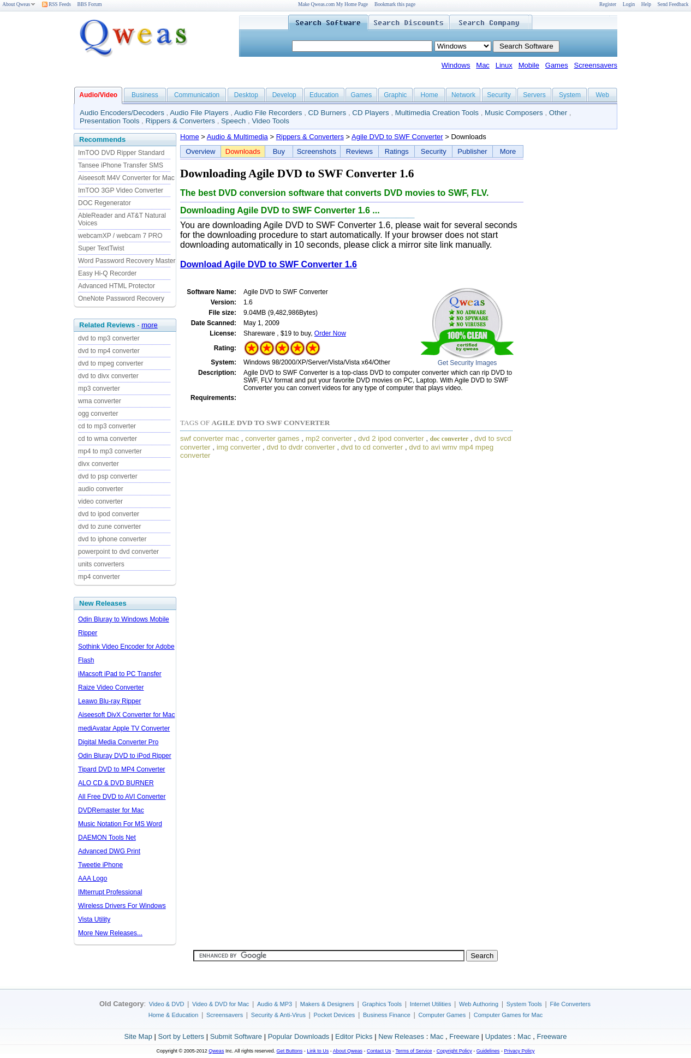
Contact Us (379, 1051)
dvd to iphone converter (112, 539)
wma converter (99, 401)
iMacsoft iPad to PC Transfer (120, 674)
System (570, 95)
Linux (504, 65)
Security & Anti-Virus (278, 1015)
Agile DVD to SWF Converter (397, 137)
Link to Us (318, 1051)
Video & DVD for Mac (220, 1004)
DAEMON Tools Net (107, 837)
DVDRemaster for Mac (111, 810)
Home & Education (173, 1015)
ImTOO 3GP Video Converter (120, 190)
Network (463, 95)
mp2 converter (329, 438)
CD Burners (327, 113)
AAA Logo (92, 878)
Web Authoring (478, 1004)
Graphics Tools (382, 1004)
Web (602, 95)
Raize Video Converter (111, 687)
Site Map (138, 1036)
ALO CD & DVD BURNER (116, 783)
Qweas (216, 1051)
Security (498, 95)
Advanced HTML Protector (116, 286)
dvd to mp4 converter (109, 351)
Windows (456, 65)
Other (558, 113)
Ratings (397, 151)
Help (646, 4)
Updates (498, 1036)
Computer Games (442, 1015)
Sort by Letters (181, 1036)
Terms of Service (413, 1051)
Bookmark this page (394, 4)
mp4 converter (99, 577)
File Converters (570, 1004)
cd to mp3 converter (107, 426)
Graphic (395, 95)
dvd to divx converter (108, 376)
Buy (279, 151)
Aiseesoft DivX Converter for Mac (126, 715)
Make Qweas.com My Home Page (333, 4)
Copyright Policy (454, 1051)
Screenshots (316, 151)
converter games (272, 438)
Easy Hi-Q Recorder (107, 273)
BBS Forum (90, 4)
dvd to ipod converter (108, 514)
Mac (483, 65)
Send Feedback (673, 4)
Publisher (472, 151)
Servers (534, 95)
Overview (200, 151)
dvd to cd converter (372, 447)
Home (429, 95)
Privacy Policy (519, 1051)
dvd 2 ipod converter (391, 438)
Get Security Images (467, 363)
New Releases (401, 1036)
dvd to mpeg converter (110, 363)
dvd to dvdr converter (301, 447)
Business (145, 95)
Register (607, 4)
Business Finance (386, 1015)
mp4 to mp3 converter (110, 451)
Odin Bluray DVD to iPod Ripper (124, 756)
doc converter (449, 439)
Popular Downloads (299, 1036)
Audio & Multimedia (237, 137)
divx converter (98, 464)
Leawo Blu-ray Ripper (109, 701)
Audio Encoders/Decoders (122, 113)
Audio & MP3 (274, 1004)
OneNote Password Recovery (121, 298)
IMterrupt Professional (110, 892)
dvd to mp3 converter (109, 338)
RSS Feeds (56, 4)
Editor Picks (354, 1036)
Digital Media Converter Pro (118, 742)
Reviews (359, 151)
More (508, 151)
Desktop (246, 95)
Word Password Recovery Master (127, 261)
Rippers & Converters (180, 121)
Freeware (464, 1036)
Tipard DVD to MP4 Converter (121, 769)
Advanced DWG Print (109, 851)
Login (629, 4)
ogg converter (98, 413)
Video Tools (270, 121)
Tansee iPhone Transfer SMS (120, 165)
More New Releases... (110, 933)
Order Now (330, 333)
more (149, 325)
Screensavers (595, 65)
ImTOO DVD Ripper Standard (121, 153)
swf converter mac (209, 438)
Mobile (529, 65)
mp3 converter (99, 388)
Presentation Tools (109, 121)
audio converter (100, 489)
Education (323, 95)
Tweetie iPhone (100, 865)
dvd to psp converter (108, 476)
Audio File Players (199, 113)
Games (556, 65)
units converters (101, 564)
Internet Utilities (430, 1004)
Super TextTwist (101, 248)
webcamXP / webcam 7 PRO (120, 236)
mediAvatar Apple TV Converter (124, 728)
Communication (196, 95)
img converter (239, 447)
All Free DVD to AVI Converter (122, 796)
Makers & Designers (327, 1004)
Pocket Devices (334, 1015)
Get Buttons (290, 1051)
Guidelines (488, 1051)
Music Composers (514, 113)
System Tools (524, 1004)
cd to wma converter (107, 439)
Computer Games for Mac (508, 1015)
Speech (233, 121)
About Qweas (18, 4)
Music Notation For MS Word (120, 824)
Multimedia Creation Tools (437, 113)
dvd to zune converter (109, 526)
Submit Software (236, 1036)
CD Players (370, 113)
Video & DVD (166, 1004)
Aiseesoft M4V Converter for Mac (126, 178)
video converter (100, 501)
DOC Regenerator (104, 203)
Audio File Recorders (268, 113)
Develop (284, 95)
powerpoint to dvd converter (118, 551)
